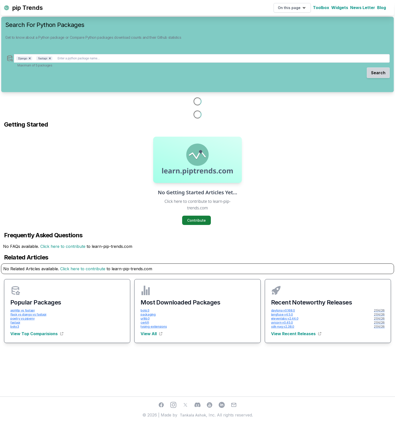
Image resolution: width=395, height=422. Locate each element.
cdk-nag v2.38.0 (282, 326)
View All (151, 333)
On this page (292, 7)
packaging (148, 314)
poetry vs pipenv (22, 318)
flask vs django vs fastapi (28, 314)
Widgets (339, 7)
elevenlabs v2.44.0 (285, 318)
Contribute (196, 220)
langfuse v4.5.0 (282, 314)
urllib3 (145, 318)
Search (378, 72)
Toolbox (321, 7)
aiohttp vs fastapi (22, 310)
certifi (145, 322)
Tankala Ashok (193, 415)
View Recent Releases (296, 333)
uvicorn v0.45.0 (282, 322)
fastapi (15, 322)
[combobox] (201, 58)
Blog (381, 7)
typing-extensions (154, 326)
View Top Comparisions (36, 333)
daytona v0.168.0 (283, 310)
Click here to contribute (62, 246)
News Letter (362, 7)
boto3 (14, 326)
